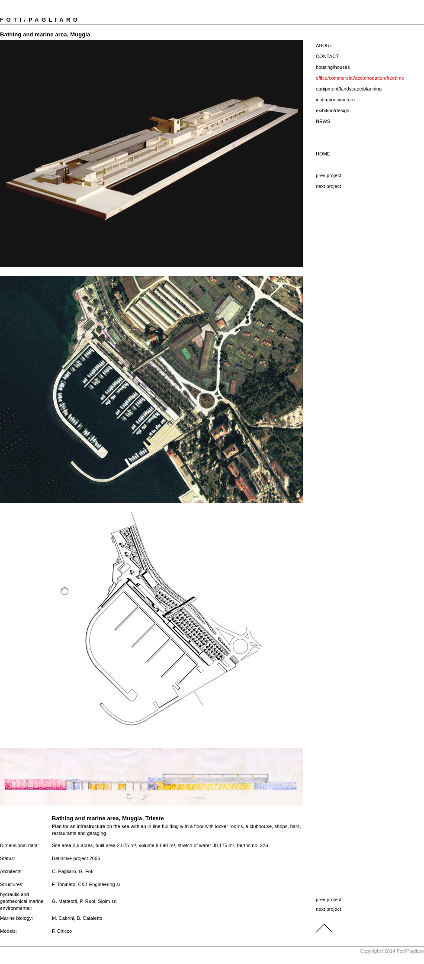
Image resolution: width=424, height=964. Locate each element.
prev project (328, 175)
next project (328, 186)
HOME (323, 153)
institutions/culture (335, 99)
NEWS (323, 121)
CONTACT (327, 56)
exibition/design (333, 110)
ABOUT (324, 45)
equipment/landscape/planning (349, 88)
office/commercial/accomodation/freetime (360, 78)
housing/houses (333, 67)
